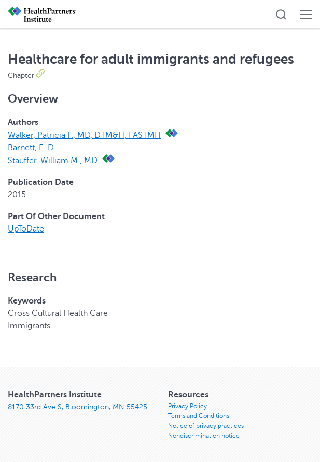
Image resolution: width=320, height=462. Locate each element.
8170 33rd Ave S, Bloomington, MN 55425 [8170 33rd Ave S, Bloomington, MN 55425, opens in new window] (77, 407)
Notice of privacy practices (206, 425)
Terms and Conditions (198, 416)
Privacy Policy (187, 406)
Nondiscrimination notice (204, 435)
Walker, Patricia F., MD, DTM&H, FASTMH (84, 135)
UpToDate (26, 229)
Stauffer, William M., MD (53, 160)
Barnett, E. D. (31, 147)
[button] (281, 14)
